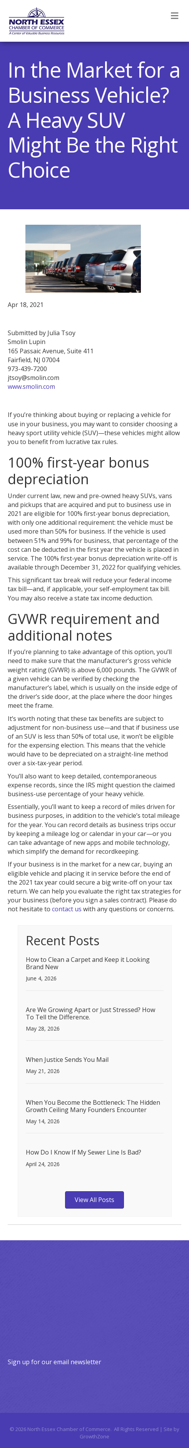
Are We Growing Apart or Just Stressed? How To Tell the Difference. (90, 1013)
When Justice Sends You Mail (67, 1059)
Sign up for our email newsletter (54, 1362)
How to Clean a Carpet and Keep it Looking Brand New (88, 963)
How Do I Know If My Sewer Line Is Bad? (83, 1152)
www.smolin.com (31, 386)
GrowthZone (94, 1436)
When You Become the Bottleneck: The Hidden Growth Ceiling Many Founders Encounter (93, 1106)
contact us (67, 909)
